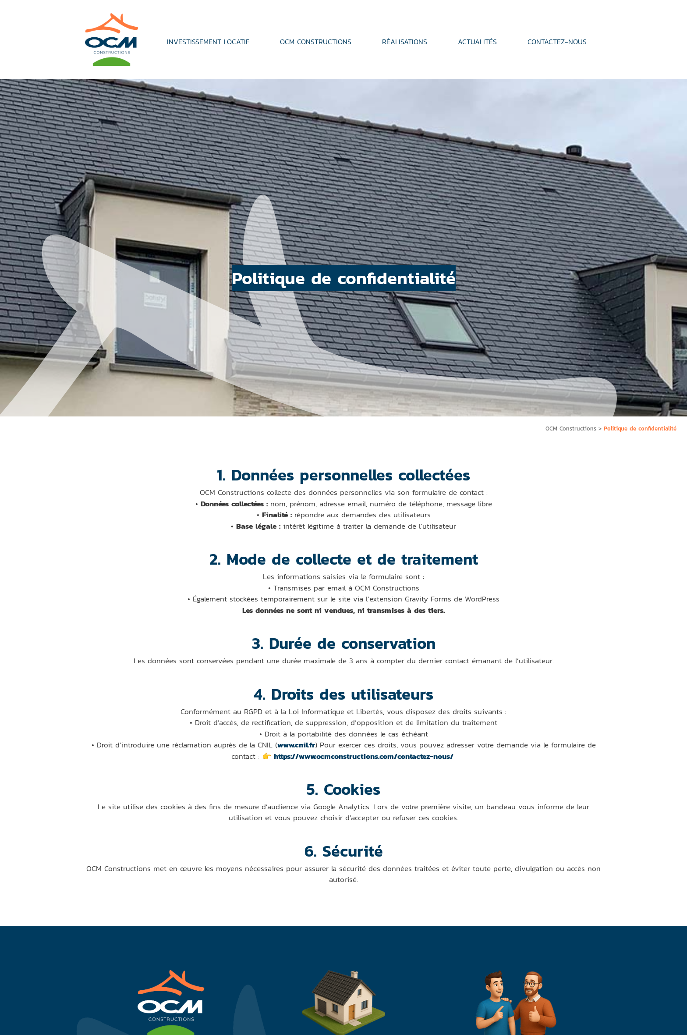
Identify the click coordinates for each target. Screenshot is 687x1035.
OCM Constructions (570, 428)
